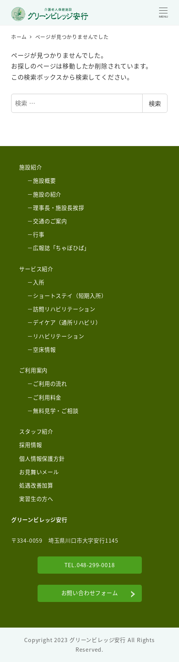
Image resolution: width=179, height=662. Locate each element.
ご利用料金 (47, 397)
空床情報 (44, 349)
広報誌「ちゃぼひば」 (61, 248)
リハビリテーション (58, 336)
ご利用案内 (33, 370)
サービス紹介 (36, 269)
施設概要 (44, 180)
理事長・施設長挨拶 (58, 207)
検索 (155, 103)
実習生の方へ (36, 499)
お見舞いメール (39, 472)
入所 (38, 282)
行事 (38, 234)
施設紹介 (30, 167)
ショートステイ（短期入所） (70, 295)
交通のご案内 (50, 221)
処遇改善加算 (36, 485)
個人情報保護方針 (41, 458)
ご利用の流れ (50, 383)
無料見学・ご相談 (55, 411)
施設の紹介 (47, 194)
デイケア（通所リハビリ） (67, 322)
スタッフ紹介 (36, 431)
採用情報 (30, 445)
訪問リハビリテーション (64, 309)
